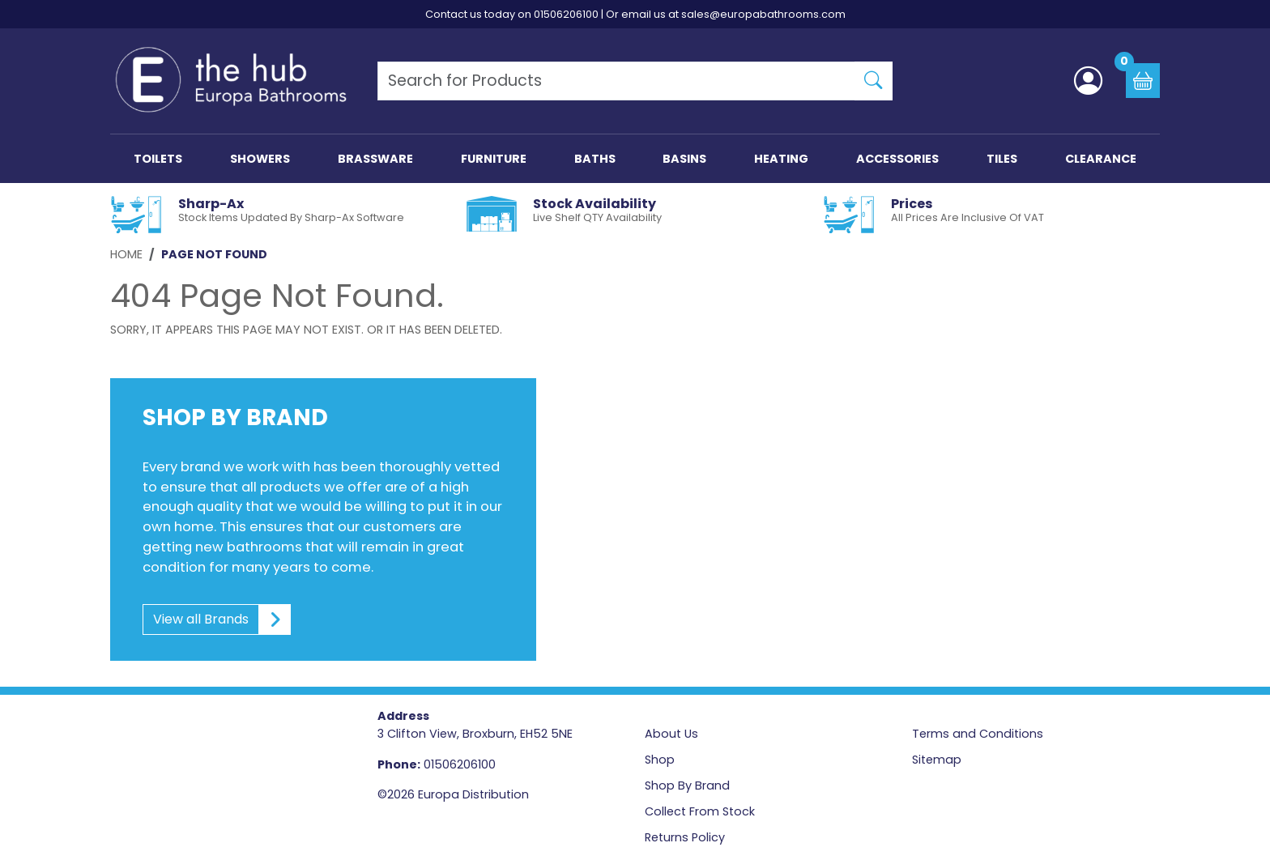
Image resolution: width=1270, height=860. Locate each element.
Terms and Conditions (977, 734)
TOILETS (158, 159)
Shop (660, 759)
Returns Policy (685, 837)
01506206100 (566, 14)
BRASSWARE (375, 159)
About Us (671, 734)
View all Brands (217, 619)
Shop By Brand (687, 785)
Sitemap (936, 759)
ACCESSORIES (897, 159)
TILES (1002, 159)
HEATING (781, 159)
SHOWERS (260, 159)
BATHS (595, 159)
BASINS (684, 159)
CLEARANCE (1100, 159)
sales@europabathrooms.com (763, 14)
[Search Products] (616, 81)
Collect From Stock (700, 811)
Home (126, 254)
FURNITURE (493, 159)
